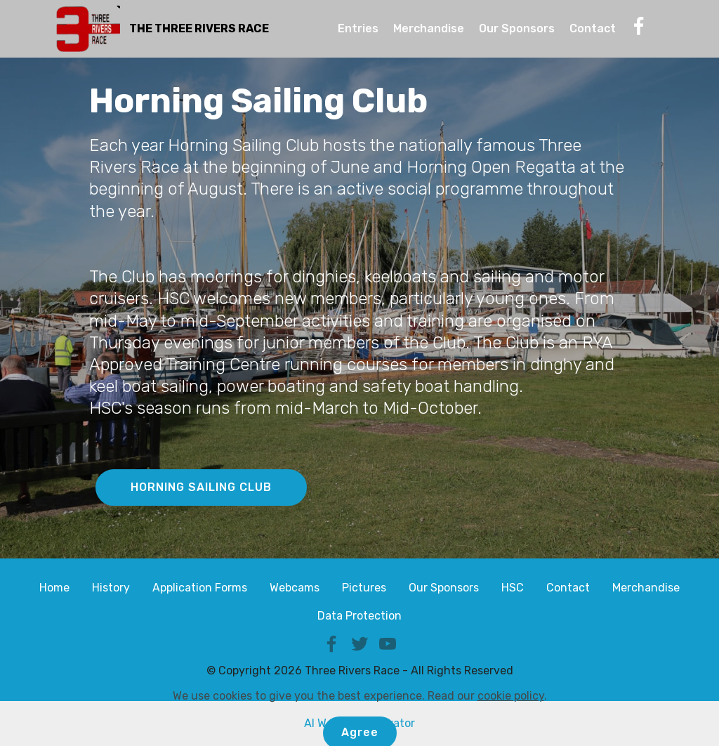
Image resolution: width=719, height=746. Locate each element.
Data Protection (359, 615)
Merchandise (428, 28)
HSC (512, 587)
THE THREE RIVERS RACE (199, 28)
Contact (592, 28)
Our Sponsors (517, 28)
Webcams (294, 587)
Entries (358, 28)
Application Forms (199, 587)
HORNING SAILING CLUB (201, 487)
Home (54, 587)
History (111, 587)
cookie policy (510, 727)
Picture (361, 587)
